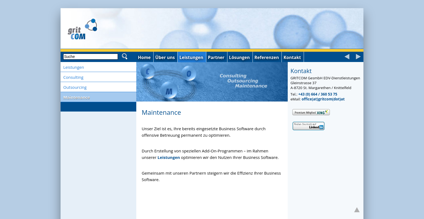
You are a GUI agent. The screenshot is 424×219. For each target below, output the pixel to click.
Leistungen (73, 67)
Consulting (73, 77)
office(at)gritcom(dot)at (323, 99)
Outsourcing (75, 87)
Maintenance (76, 97)
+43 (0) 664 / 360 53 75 (317, 94)
